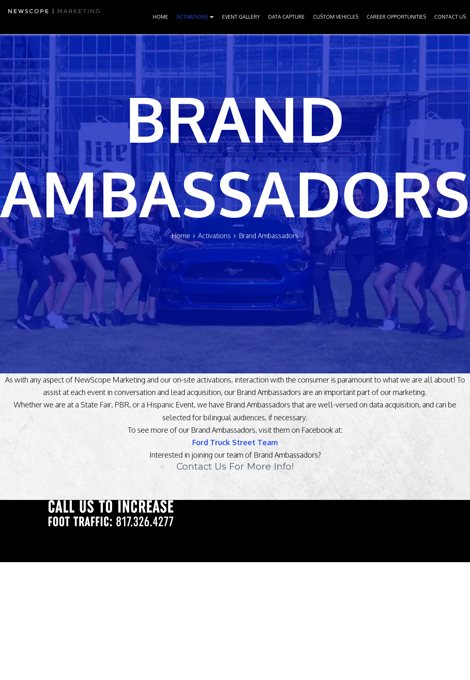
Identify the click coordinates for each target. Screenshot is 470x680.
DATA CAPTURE (286, 17)
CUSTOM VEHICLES (335, 17)
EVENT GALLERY (241, 17)
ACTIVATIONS (192, 17)
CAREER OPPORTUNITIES (396, 17)
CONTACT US (450, 17)
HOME (160, 17)
